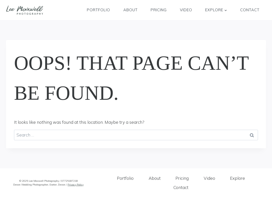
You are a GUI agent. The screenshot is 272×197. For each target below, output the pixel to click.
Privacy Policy (76, 184)
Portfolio (98, 10)
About (130, 10)
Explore (237, 178)
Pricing (159, 10)
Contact (249, 10)
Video (186, 10)
